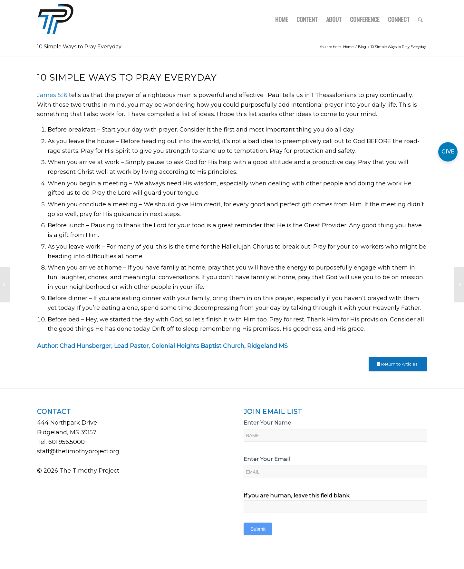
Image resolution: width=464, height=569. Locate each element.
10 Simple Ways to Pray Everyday (79, 47)
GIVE (447, 152)
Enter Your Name (267, 422)
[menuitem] (281, 19)
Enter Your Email (267, 459)
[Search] (420, 19)
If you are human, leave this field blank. (297, 495)
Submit (258, 529)
